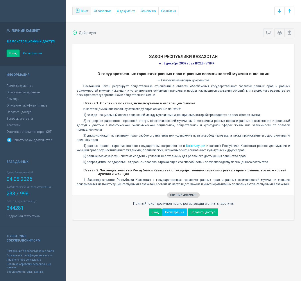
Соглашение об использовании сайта (30, 251)
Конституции (195, 146)
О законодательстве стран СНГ (29, 131)
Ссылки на (148, 11)
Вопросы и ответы (20, 118)
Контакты (14, 125)
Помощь (13, 99)
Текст (81, 11)
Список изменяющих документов (184, 80)
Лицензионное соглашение (24, 259)
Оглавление (102, 11)
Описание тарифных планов (27, 105)
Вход (13, 53)
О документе (126, 11)
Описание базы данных (23, 92)
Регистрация (32, 53)
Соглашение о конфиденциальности (29, 255)
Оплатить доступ (19, 112)
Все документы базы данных (25, 271)
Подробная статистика (23, 216)
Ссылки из (168, 11)
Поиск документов (20, 85)
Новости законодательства (29, 140)
